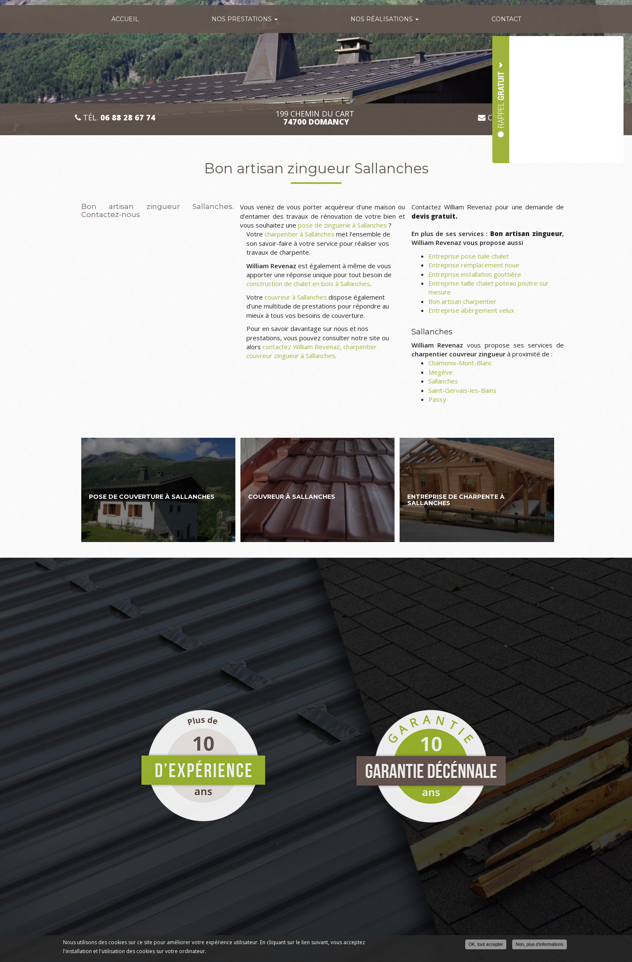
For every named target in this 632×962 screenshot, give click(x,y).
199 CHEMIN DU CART (316, 118)
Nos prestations (245, 19)
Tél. (115, 118)
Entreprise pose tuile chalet (468, 256)
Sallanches (443, 381)
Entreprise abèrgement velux (471, 310)
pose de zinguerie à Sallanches (342, 225)
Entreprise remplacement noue (473, 265)
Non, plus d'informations (539, 944)
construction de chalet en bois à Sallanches (308, 283)
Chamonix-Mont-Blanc (460, 363)
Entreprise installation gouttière (474, 274)
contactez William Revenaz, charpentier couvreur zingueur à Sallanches (311, 351)
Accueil (125, 19)
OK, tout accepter (486, 944)
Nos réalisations (384, 19)
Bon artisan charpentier (462, 301)
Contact (506, 19)
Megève (440, 372)
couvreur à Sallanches (296, 297)
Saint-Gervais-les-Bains (462, 390)
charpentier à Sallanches (299, 234)
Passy (437, 399)
